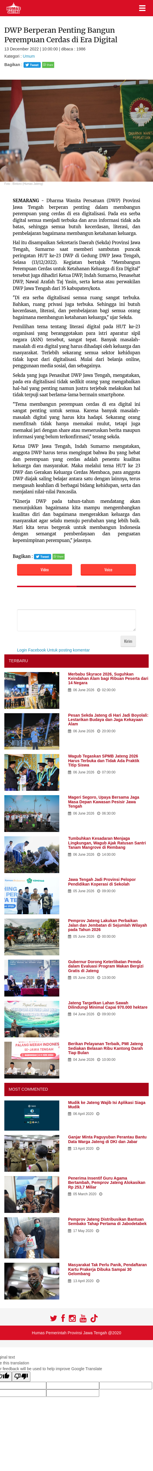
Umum (28, 56)
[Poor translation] (21, 1377)
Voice (108, 569)
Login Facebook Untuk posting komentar (53, 650)
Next (145, 130)
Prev (7, 130)
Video (44, 569)
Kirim (128, 641)
